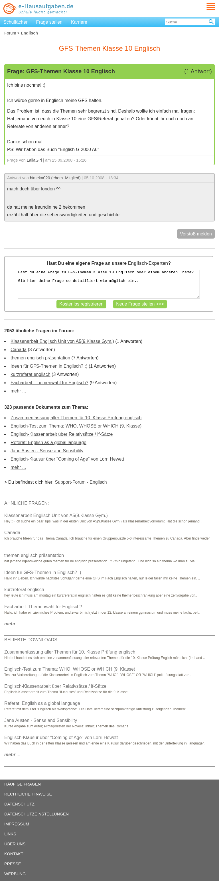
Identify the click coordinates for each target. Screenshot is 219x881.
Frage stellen (49, 22)
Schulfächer (15, 22)
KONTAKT (13, 854)
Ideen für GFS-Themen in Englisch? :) (49, 366)
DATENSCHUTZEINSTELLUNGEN (36, 814)
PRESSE (12, 864)
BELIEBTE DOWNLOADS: (31, 639)
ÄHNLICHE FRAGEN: (26, 503)
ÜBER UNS (14, 844)
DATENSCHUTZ (19, 804)
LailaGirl (34, 160)
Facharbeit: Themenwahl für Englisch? (49, 382)
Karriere (79, 22)
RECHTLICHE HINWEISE (28, 794)
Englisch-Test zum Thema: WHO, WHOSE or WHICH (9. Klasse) (76, 426)
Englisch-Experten (148, 263)
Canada (19, 349)
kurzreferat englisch (30, 374)
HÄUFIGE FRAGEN (22, 784)
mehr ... (18, 390)
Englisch (98, 482)
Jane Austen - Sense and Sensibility (47, 450)
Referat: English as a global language (48, 442)
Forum (10, 33)
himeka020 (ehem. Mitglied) (55, 178)
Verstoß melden (196, 233)
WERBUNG (15, 874)
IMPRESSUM (16, 824)
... (12, 623)
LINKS (10, 834)
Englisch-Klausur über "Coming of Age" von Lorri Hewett (67, 459)
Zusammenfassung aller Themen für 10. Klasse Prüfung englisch (76, 417)
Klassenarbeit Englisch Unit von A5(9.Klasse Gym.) (62, 341)
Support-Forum (70, 482)
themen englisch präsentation (40, 357)
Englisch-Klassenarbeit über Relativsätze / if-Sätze (62, 434)
